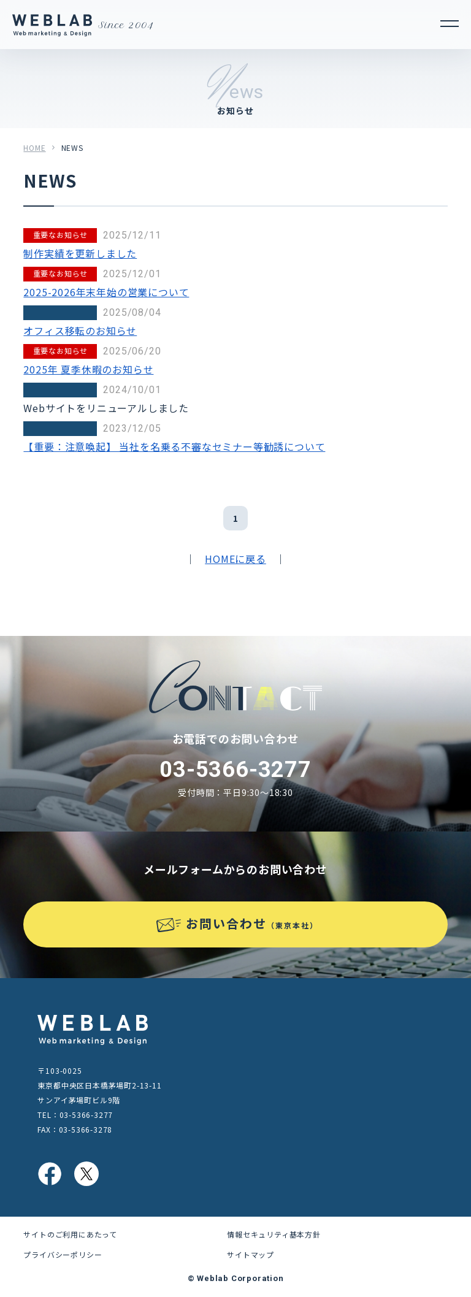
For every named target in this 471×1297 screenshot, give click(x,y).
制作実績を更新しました (80, 253)
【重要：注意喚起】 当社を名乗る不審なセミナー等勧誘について (174, 446)
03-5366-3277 (235, 769)
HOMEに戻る (235, 558)
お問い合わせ (252, 923)
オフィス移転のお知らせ (80, 330)
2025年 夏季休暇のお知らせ (88, 369)
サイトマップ (250, 1254)
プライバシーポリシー (62, 1254)
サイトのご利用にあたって (70, 1234)
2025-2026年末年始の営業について (106, 292)
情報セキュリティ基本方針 (274, 1234)
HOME (34, 147)
